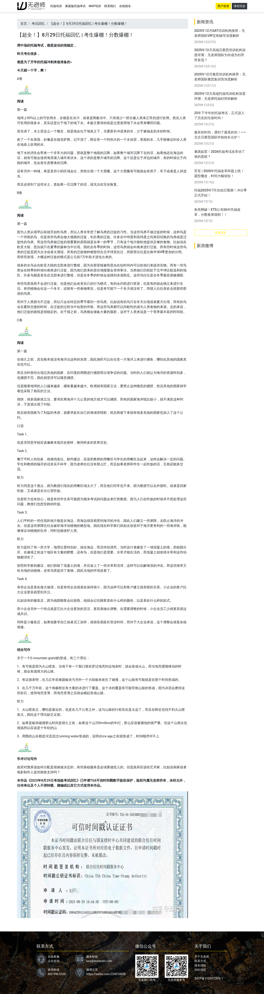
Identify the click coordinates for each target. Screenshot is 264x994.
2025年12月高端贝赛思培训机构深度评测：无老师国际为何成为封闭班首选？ (220, 55)
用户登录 (223, 6)
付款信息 (200, 969)
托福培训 (56, 6)
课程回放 (239, 6)
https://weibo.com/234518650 (106, 974)
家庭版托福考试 (75, 6)
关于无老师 (201, 956)
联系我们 (110, 6)
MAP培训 (95, 6)
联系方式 (200, 961)
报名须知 (200, 965)
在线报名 (125, 6)
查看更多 (220, 232)
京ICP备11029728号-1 (208, 978)
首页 (23, 24)
